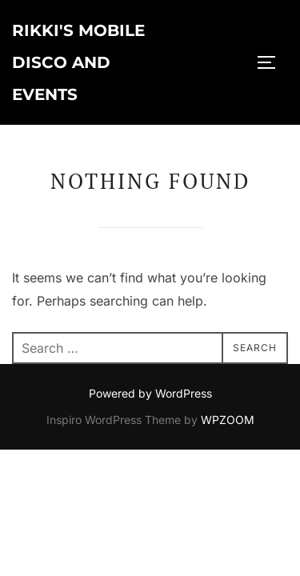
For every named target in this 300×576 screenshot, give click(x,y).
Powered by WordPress (150, 393)
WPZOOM (227, 419)
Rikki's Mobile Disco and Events (78, 62)
